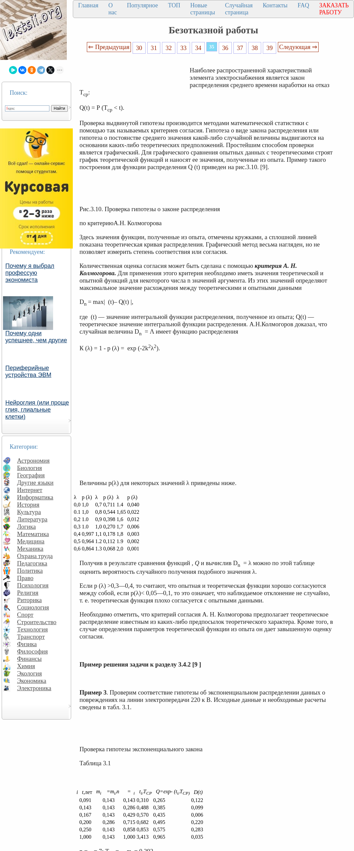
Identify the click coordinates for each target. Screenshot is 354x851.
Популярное (142, 5)
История (28, 504)
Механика (30, 548)
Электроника (34, 688)
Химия (26, 666)
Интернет (29, 489)
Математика (33, 533)
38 (255, 47)
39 (270, 47)
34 (198, 47)
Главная (88, 5)
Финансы (29, 658)
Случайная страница (239, 9)
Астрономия (33, 460)
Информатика (35, 497)
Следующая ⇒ (298, 46)
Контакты (275, 5)
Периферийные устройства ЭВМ (28, 371)
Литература (32, 519)
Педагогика (32, 563)
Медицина (30, 541)
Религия (27, 592)
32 (169, 47)
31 (154, 47)
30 (139, 47)
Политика (30, 570)
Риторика (29, 599)
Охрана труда (35, 555)
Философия (32, 651)
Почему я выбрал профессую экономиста (29, 273)
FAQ (303, 5)
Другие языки (35, 482)
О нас (112, 9)
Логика (26, 526)
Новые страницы (202, 9)
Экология (29, 673)
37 (240, 47)
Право (25, 577)
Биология (29, 467)
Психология (32, 585)
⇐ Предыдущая (109, 46)
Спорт (25, 614)
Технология (32, 629)
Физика (27, 644)
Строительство (36, 621)
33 (183, 47)
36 (225, 47)
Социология (33, 607)
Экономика (31, 680)
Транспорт (31, 636)
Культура (29, 511)
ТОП (174, 5)
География (31, 475)
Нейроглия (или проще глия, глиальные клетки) (37, 409)
